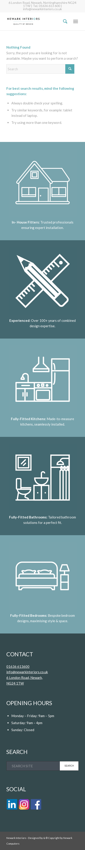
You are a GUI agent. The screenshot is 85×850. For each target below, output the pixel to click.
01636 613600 (17, 666)
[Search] (62, 21)
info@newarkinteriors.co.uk (27, 672)
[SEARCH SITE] (42, 765)
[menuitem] (62, 21)
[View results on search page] (69, 765)
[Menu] (75, 21)
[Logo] (35, 21)
